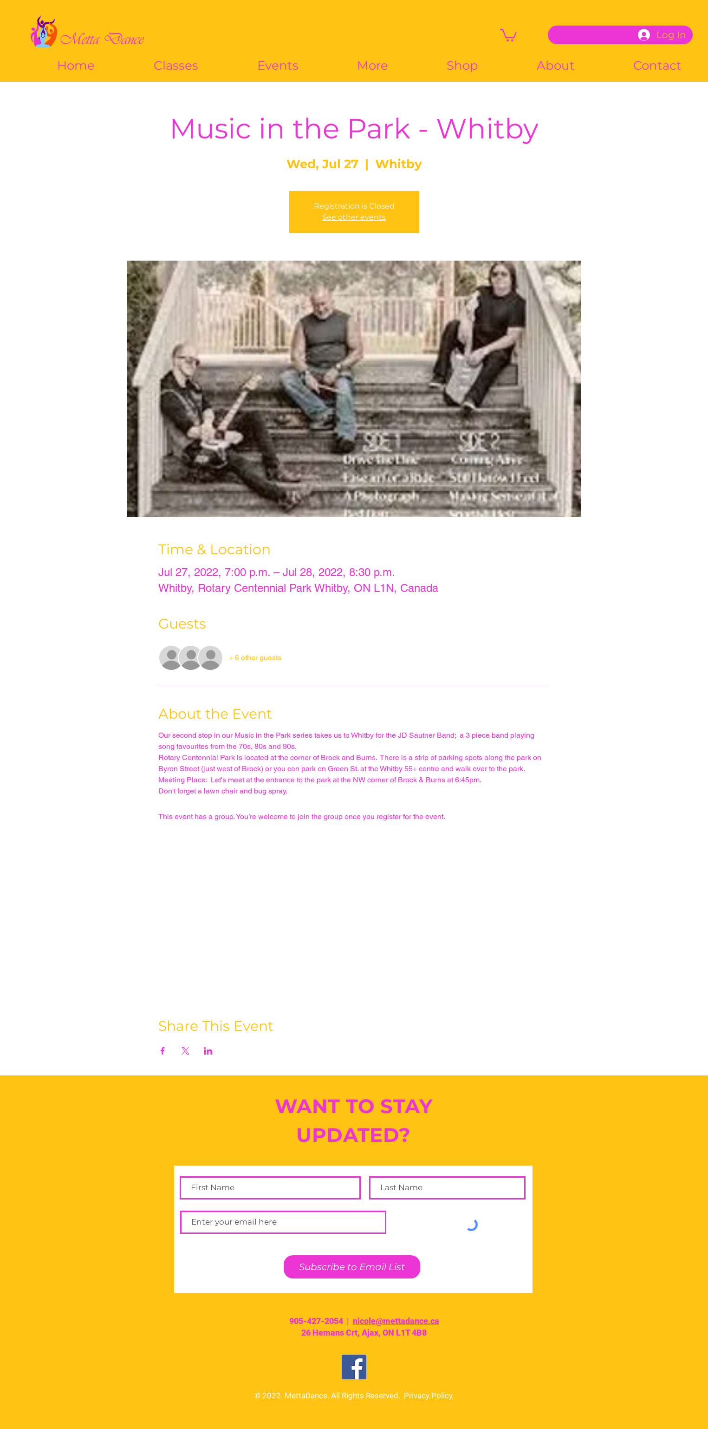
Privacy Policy (428, 1395)
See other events (354, 217)
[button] (508, 34)
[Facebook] (354, 1367)
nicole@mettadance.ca (396, 1321)
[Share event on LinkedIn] (208, 1051)
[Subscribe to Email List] (352, 1266)
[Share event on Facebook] (162, 1051)
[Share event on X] (185, 1051)
